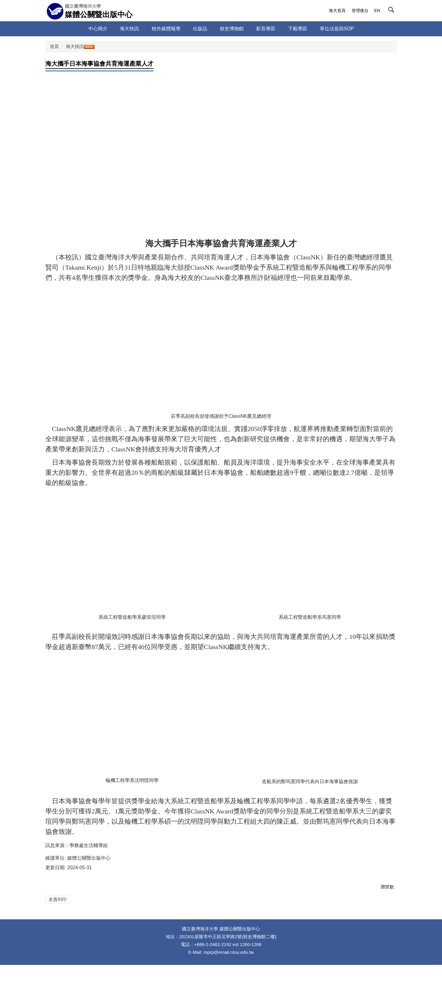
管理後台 (360, 10)
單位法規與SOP (337, 28)
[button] (392, 11)
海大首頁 (337, 10)
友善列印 (58, 899)
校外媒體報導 (166, 28)
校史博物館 (232, 28)
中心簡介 (97, 28)
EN (377, 10)
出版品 (200, 28)
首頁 (54, 46)
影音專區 (265, 28)
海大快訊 (129, 28)
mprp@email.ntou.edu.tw (229, 969)
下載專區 (297, 28)
